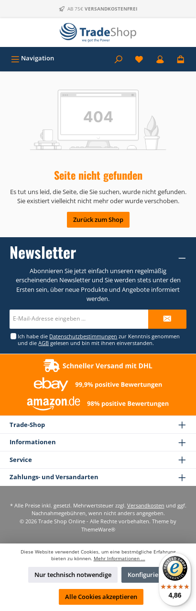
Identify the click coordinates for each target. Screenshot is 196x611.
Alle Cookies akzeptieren (101, 596)
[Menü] (32, 58)
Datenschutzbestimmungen (83, 336)
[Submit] (167, 319)
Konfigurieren (148, 574)
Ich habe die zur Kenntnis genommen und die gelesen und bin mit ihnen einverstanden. (99, 339)
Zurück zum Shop (98, 219)
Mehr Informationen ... (119, 558)
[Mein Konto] (160, 58)
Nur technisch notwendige (72, 574)
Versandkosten (145, 505)
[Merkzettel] (139, 58)
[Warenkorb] (180, 58)
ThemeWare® (98, 529)
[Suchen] (118, 58)
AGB (43, 342)
